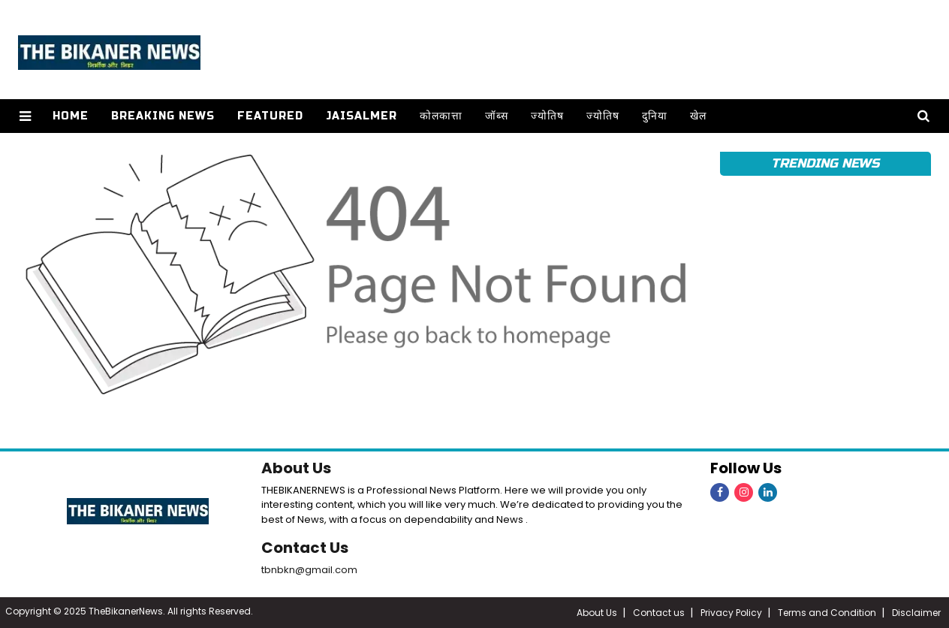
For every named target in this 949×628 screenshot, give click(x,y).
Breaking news (163, 116)
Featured (270, 116)
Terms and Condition (827, 612)
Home (71, 116)
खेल (698, 116)
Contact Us (304, 547)
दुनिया (654, 116)
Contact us (659, 612)
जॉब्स (496, 116)
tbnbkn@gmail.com (309, 570)
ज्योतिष (547, 116)
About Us (296, 468)
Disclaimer (916, 612)
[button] (25, 116)
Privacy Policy (731, 612)
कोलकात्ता (441, 116)
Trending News (825, 163)
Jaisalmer (361, 116)
